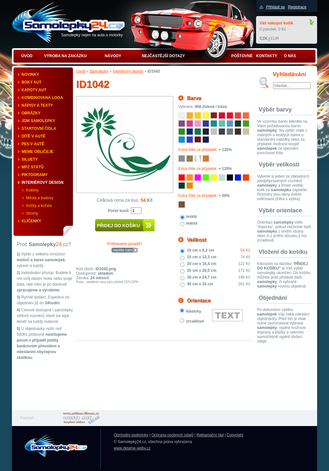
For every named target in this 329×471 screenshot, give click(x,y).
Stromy (32, 213)
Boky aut (31, 82)
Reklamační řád (210, 435)
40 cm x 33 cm (200, 284)
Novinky (30, 74)
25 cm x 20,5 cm (201, 270)
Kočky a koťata (39, 205)
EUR (275, 38)
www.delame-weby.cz (132, 448)
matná (191, 223)
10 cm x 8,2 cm (200, 250)
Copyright (235, 435)
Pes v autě (33, 144)
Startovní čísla (39, 128)
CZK (264, 38)
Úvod (80, 71)
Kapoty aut (34, 90)
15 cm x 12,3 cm (201, 257)
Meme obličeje (37, 151)
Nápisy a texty (37, 105)
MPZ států (33, 167)
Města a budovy (39, 198)
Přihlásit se (275, 7)
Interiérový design (43, 182)
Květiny (32, 190)
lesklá (191, 216)
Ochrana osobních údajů (172, 435)
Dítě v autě (33, 136)
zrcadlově (195, 321)
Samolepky (98, 71)
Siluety (30, 159)
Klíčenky (31, 221)
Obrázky (31, 113)
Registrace (297, 7)
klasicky (193, 311)
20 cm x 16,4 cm (201, 264)
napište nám (122, 250)
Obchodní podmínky (131, 435)
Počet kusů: (119, 211)
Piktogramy (35, 175)
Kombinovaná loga (42, 97)
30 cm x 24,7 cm (201, 277)
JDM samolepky (38, 121)
